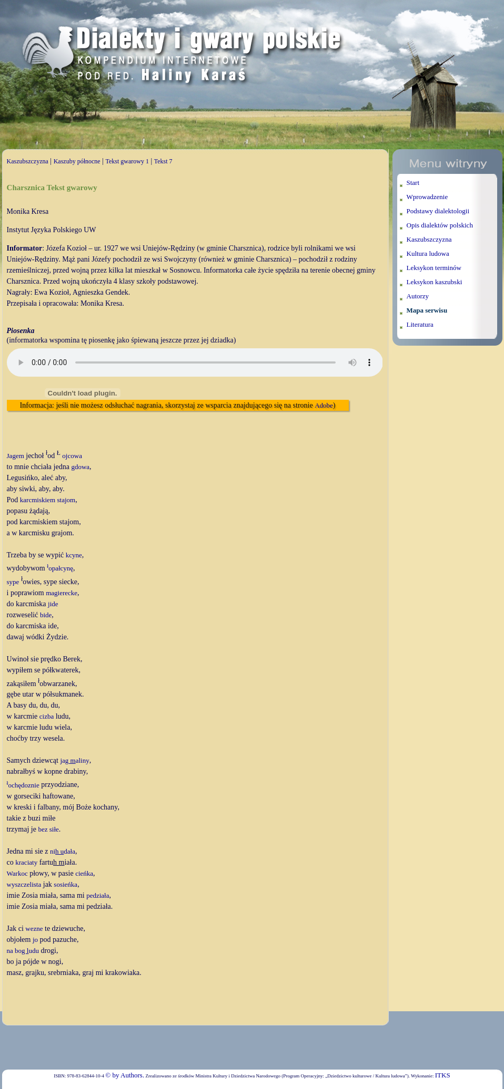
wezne (34, 928)
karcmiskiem (37, 500)
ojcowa (72, 456)
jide (53, 604)
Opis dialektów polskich (440, 225)
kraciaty (26, 862)
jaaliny (74, 760)
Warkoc (17, 873)
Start (413, 182)
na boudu (23, 951)
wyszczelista (24, 884)
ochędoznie (23, 785)
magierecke (61, 593)
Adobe (324, 405)
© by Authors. (124, 1075)
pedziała (97, 895)
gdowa (80, 467)
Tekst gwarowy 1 (126, 161)
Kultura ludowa (428, 253)
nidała (62, 851)
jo (35, 939)
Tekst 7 (163, 161)
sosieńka (65, 884)
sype (13, 582)
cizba (46, 716)
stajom (66, 500)
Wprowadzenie (427, 197)
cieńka (84, 873)
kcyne (74, 555)
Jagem (15, 456)
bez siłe (48, 829)
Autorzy (418, 296)
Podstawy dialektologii (438, 211)
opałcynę (60, 568)
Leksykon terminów (434, 268)
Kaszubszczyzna (27, 161)
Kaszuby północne (77, 161)
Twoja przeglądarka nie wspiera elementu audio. (195, 362)
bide (46, 615)
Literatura (420, 324)
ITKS (442, 1075)
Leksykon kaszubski (434, 282)
